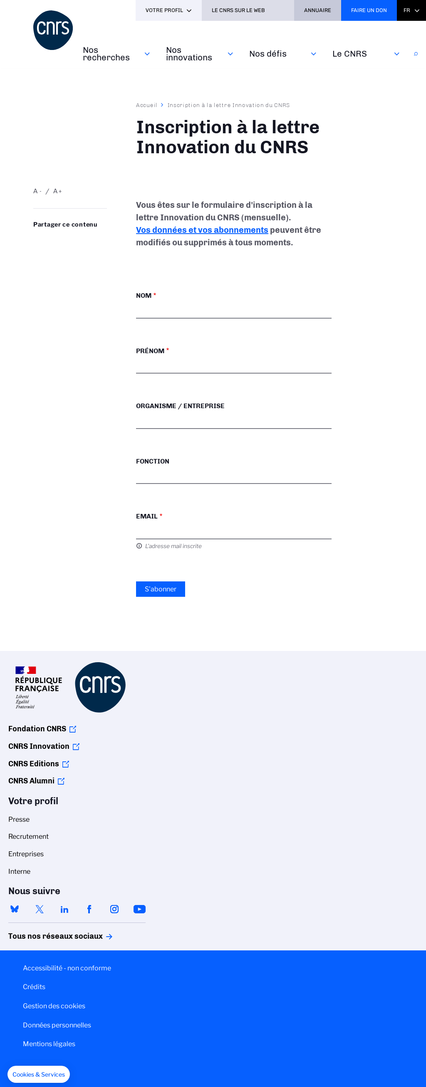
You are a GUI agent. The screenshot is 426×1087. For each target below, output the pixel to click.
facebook (89, 909)
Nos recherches (106, 53)
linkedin (64, 909)
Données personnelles (57, 1025)
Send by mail (37, 254)
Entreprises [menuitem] (26, 854)
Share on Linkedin (74, 241)
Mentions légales (49, 1044)
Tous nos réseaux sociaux (41, 936)
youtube (139, 909)
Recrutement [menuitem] (28, 836)
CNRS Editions (33, 763)
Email (147, 516)
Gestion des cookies (54, 1006)
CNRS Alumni (31, 780)
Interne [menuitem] (19, 871)
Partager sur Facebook (92, 241)
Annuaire (317, 10)
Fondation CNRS (37, 728)
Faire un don (369, 10)
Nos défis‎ (268, 53)
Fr (407, 10)
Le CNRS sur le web (238, 10)
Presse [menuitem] (19, 819)
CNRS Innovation (38, 746)
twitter (39, 909)
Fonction (152, 461)
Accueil (147, 105)
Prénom (150, 351)
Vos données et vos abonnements (202, 230)
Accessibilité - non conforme (67, 968)
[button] (38, 1074)
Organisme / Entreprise (180, 406)
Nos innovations (189, 53)
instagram (114, 909)
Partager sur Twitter (55, 241)
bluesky (14, 909)
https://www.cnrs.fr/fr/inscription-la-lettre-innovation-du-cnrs (55, 254)
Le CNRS (349, 53)
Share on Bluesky (37, 241)
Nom (143, 295)
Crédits (34, 987)
